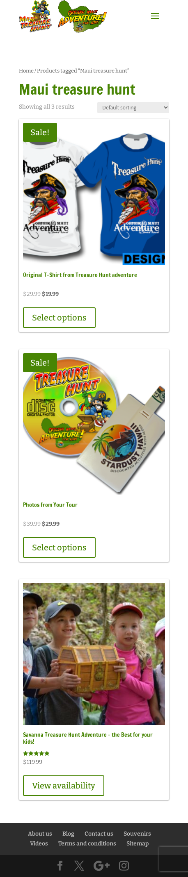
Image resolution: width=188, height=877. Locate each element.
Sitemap (137, 843)
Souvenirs (137, 833)
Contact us (99, 833)
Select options (59, 318)
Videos (39, 843)
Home (26, 71)
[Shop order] (133, 107)
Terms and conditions (87, 843)
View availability (63, 786)
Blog (68, 833)
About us (40, 833)
